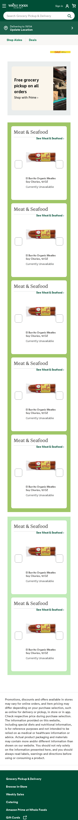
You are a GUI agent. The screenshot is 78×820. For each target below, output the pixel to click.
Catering (12, 808)
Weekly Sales (15, 800)
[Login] (62, 5)
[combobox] (36, 16)
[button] (18, 164)
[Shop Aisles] (14, 40)
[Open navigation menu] (4, 5)
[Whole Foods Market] (18, 5)
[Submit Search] (69, 15)
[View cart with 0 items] (73, 5)
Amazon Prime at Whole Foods (26, 816)
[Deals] (32, 40)
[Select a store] (39, 28)
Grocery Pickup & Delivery (23, 785)
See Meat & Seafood (49, 138)
